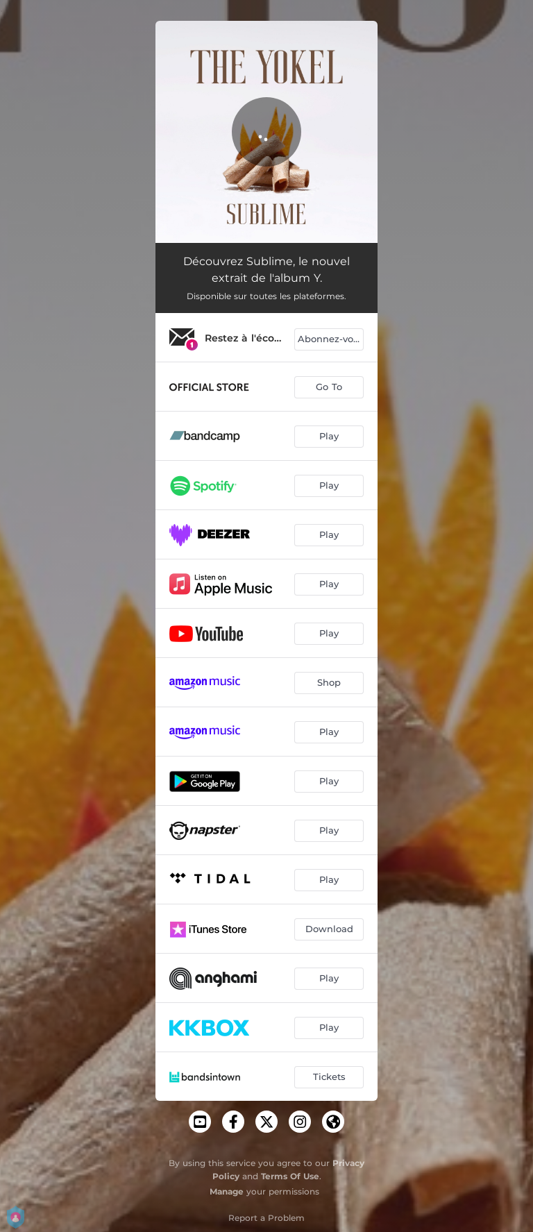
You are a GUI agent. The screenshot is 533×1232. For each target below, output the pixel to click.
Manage (227, 1191)
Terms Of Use (290, 1176)
